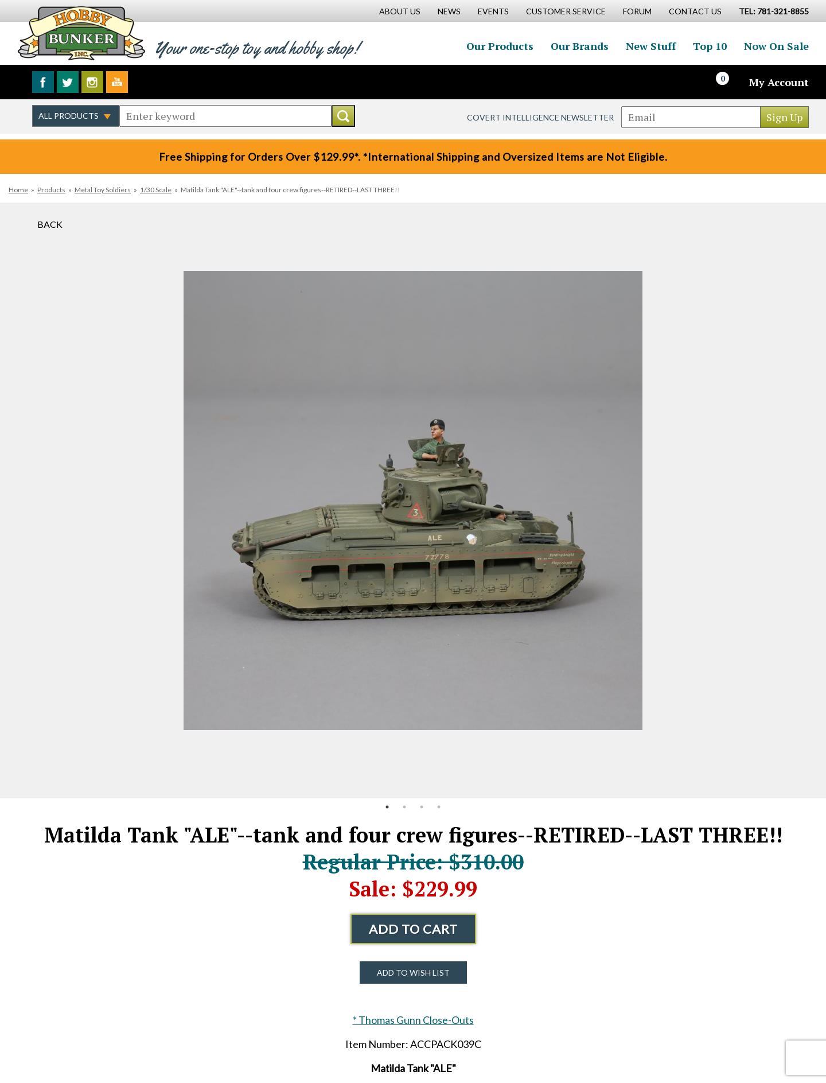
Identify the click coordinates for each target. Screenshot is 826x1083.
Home (18, 189)
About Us (399, 11)
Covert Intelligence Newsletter (540, 117)
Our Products (499, 46)
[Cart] (729, 82)
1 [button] (387, 807)
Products (51, 189)
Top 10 (710, 46)
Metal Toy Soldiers (103, 189)
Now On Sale (776, 46)
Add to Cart (413, 929)
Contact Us (695, 11)
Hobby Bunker (81, 33)
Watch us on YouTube (117, 82)
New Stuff (651, 46)
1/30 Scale (156, 189)
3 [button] (421, 807)
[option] (413, 500)
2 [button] (404, 807)
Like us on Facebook (43, 82)
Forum (637, 11)
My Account (779, 82)
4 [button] (439, 807)
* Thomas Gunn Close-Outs (413, 1020)
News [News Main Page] (449, 11)
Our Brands (580, 46)
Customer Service (566, 11)
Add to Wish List (413, 972)
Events (493, 11)
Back (50, 224)
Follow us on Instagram (92, 82)
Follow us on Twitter (68, 82)
